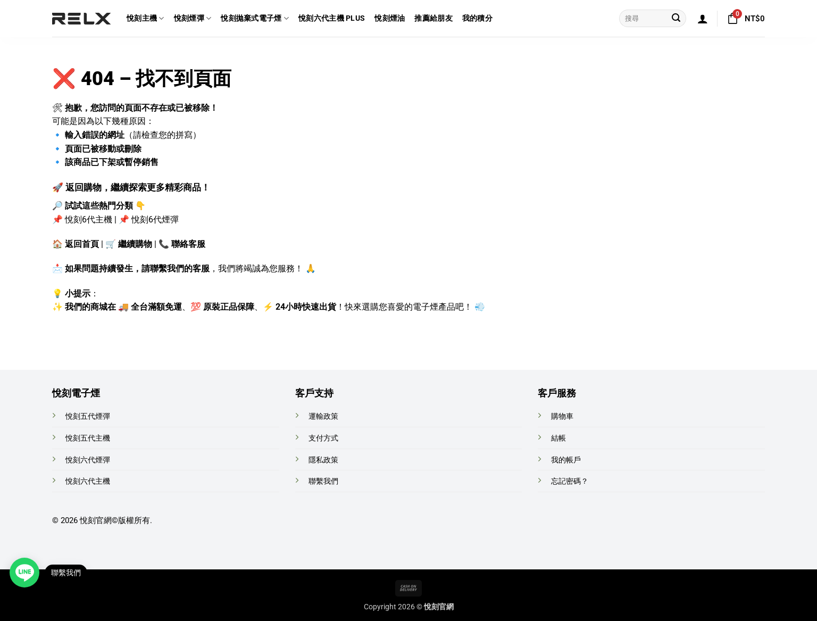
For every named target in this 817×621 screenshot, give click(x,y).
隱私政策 (323, 460)
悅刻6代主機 (88, 219)
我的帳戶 (566, 460)
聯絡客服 (188, 244)
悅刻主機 (145, 18)
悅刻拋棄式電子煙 (255, 18)
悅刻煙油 (389, 18)
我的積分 (477, 18)
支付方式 (323, 438)
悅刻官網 (96, 520)
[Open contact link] (24, 572)
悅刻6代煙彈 (155, 219)
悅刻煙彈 (193, 18)
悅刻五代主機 (87, 438)
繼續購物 (135, 244)
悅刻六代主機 (87, 481)
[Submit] (676, 19)
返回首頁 (82, 244)
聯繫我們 (323, 481)
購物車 (562, 416)
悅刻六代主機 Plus (331, 18)
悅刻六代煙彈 (87, 460)
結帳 (558, 438)
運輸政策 (323, 416)
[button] (702, 18)
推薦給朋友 (433, 18)
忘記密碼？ (569, 481)
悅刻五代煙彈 (87, 416)
